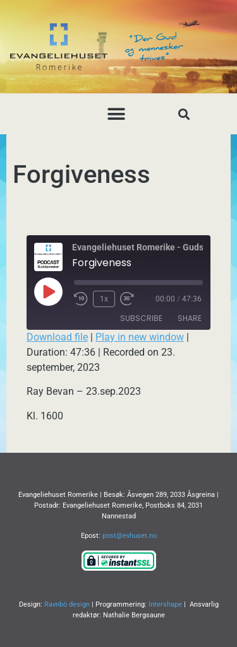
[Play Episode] (48, 291)
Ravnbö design (67, 604)
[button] (116, 114)
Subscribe (141, 318)
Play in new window (139, 337)
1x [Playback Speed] (104, 298)
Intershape (165, 604)
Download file (57, 337)
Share (190, 318)
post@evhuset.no (129, 536)
